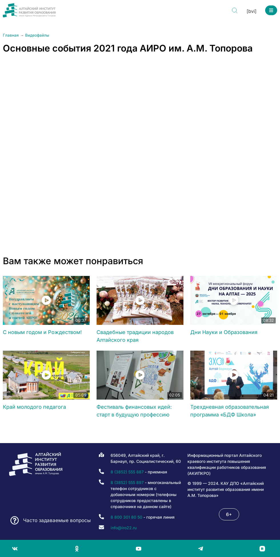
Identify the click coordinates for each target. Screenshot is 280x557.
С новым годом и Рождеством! (42, 332)
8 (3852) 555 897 (127, 482)
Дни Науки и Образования (223, 332)
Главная (11, 35)
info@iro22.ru (124, 527)
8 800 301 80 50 (126, 517)
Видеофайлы (37, 35)
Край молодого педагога (34, 407)
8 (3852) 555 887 (127, 471)
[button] (271, 10)
